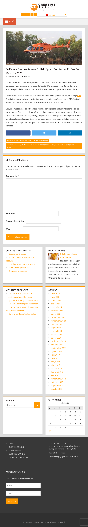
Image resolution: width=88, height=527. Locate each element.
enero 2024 (56, 314)
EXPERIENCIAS (14, 450)
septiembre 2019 (59, 348)
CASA (10, 443)
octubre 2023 (57, 324)
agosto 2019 (56, 351)
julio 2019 (55, 354)
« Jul (49, 431)
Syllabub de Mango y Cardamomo (23, 300)
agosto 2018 (56, 389)
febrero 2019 (57, 372)
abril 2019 (55, 365)
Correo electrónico (15, 221)
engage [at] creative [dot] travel (66, 457)
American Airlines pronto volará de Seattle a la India (28, 140)
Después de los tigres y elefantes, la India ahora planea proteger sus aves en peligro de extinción (40, 145)
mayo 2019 (56, 361)
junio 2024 (55, 297)
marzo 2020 (56, 331)
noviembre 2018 (58, 378)
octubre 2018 (57, 382)
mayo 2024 (56, 300)
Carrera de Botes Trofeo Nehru (22, 314)
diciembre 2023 (58, 317)
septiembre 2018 (59, 385)
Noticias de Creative (17, 254)
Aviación (27, 76)
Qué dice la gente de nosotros (21, 264)
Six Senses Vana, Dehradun (20, 293)
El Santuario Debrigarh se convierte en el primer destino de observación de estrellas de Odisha (23, 307)
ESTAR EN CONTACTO (18, 457)
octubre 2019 (57, 344)
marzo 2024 (56, 307)
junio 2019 (55, 358)
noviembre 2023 (58, 320)
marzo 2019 (56, 368)
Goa (79, 95)
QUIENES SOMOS (16, 447)
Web (8, 229)
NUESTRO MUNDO (16, 454)
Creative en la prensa (17, 271)
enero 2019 (56, 375)
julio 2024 (55, 293)
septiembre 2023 (59, 327)
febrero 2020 (57, 334)
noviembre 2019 (58, 341)
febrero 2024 (57, 310)
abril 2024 (55, 303)
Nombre (10, 213)
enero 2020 (56, 338)
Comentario (12, 176)
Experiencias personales (19, 267)
